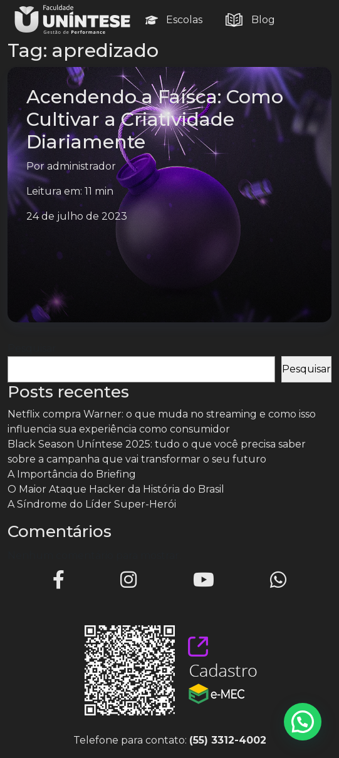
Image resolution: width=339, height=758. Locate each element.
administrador (81, 166)
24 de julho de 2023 (76, 216)
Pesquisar (32, 348)
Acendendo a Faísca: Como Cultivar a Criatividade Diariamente (154, 119)
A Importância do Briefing (72, 474)
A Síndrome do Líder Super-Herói (92, 504)
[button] (302, 721)
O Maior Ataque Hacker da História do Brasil (116, 489)
